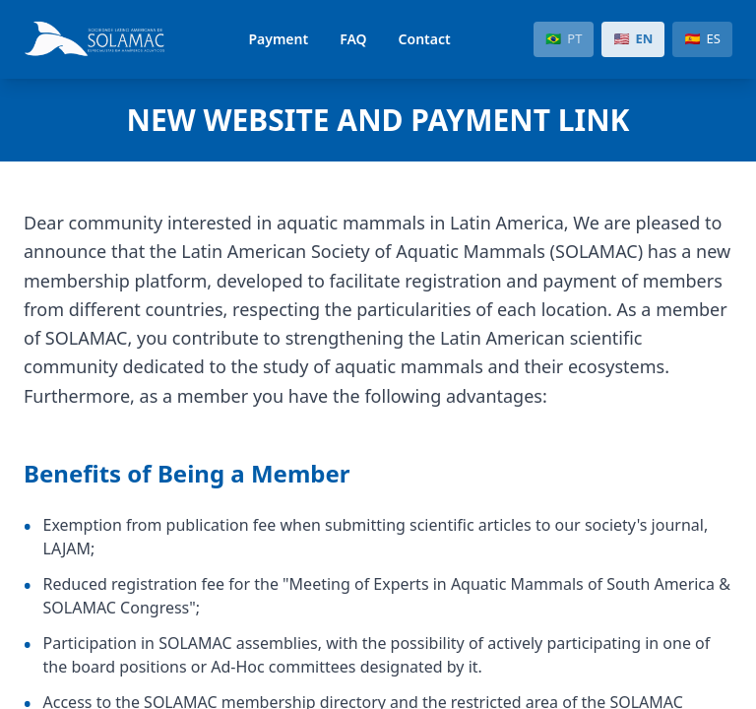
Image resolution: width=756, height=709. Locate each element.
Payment (278, 39)
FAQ (353, 39)
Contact (425, 39)
